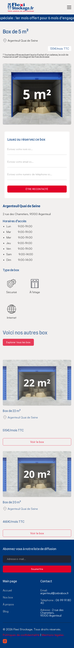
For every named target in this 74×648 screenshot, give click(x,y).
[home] (21, 7)
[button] (69, 7)
